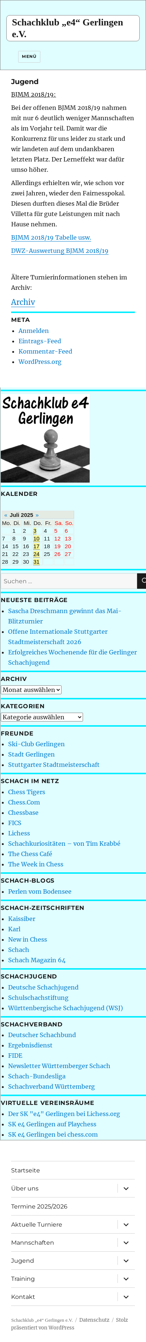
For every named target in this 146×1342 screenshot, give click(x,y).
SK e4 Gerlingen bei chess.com (53, 1134)
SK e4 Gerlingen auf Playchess (52, 1124)
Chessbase (23, 812)
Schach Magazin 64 (37, 960)
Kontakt (23, 1296)
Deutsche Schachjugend (43, 987)
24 (36, 554)
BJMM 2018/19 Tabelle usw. (51, 237)
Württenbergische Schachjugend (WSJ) (65, 1008)
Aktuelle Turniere (36, 1224)
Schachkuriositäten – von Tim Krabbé (64, 843)
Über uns (25, 1188)
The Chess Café (30, 854)
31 (36, 562)
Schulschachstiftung (38, 997)
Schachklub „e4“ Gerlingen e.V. (42, 1320)
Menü (29, 56)
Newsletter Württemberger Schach (59, 1066)
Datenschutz (94, 1320)
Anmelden (34, 330)
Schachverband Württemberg (51, 1086)
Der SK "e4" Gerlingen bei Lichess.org (64, 1113)
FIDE (15, 1055)
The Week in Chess (35, 864)
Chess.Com (24, 802)
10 (36, 538)
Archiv (23, 302)
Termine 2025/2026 (39, 1206)
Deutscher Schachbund (42, 1035)
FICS (14, 823)
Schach (18, 949)
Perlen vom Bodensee (40, 891)
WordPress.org (40, 361)
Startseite (25, 1170)
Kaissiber (21, 918)
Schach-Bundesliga (37, 1076)
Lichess (19, 833)
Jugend (22, 1260)
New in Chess (27, 939)
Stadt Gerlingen (31, 754)
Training (23, 1278)
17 (36, 546)
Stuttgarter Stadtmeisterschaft (54, 764)
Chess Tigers (26, 792)
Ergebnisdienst (30, 1045)
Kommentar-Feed (45, 351)
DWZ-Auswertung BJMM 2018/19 (60, 250)
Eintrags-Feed (40, 341)
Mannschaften (32, 1242)
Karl (14, 929)
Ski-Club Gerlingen (36, 744)
